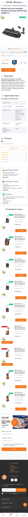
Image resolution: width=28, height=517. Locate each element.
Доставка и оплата (12, 170)
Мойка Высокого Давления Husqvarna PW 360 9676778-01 (20, 350)
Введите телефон (6, 437)
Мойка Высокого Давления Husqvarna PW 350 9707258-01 (20, 305)
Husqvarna (18, 52)
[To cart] (21, 230)
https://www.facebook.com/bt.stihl (12, 480)
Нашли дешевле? (5, 59)
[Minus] (17, 70)
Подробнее (5, 177)
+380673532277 (17, 48)
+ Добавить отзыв (14, 148)
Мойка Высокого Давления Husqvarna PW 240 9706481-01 (20, 216)
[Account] (26, 2)
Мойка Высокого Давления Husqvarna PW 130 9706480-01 (20, 238)
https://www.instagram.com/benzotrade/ (15, 480)
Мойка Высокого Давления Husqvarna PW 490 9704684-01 (20, 372)
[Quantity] (20, 70)
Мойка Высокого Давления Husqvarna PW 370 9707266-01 (20, 283)
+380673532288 (14, 471)
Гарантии (9, 194)
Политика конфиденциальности (16, 444)
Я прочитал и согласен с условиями (14, 494)
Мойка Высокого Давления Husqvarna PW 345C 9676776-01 (20, 327)
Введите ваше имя (6, 431)
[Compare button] (25, 62)
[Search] (4, 2)
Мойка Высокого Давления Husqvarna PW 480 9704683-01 (20, 394)
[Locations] (23, 2)
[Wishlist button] (21, 62)
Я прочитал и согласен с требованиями (14, 445)
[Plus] (23, 70)
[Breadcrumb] (1, 5)
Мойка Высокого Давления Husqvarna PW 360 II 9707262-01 (20, 260)
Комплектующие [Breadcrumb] (7, 5)
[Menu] (2, 2)
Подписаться (21, 490)
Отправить (14, 449)
